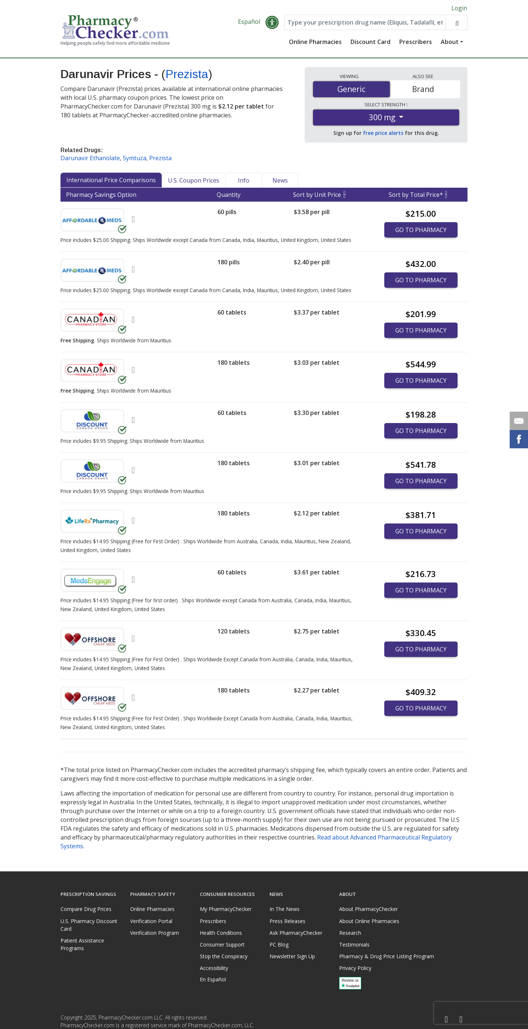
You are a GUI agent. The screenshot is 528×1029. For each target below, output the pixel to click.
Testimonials (354, 944)
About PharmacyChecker (368, 908)
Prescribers (415, 42)
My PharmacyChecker (226, 908)
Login (459, 8)
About (450, 42)
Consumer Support (222, 944)
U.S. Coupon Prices (193, 181)
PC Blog (279, 944)
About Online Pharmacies (369, 921)
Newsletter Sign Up (292, 956)
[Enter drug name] (365, 22)
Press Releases (287, 921)
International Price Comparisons (111, 180)
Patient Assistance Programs (82, 944)
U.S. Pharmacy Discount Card (88, 925)
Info (243, 181)
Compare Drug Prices (85, 908)
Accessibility (214, 967)
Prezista (186, 74)
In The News (285, 908)
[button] (272, 22)
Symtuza (134, 158)
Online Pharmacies (315, 42)
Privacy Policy (355, 967)
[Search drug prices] (456, 22)
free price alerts (383, 133)
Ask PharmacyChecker (296, 932)
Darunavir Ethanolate (90, 158)
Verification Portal (151, 921)
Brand (423, 89)
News (280, 181)
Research (350, 932)
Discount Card (370, 42)
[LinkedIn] (461, 1019)
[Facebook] (446, 1019)
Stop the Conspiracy (223, 956)
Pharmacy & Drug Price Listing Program (386, 956)
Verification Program (154, 932)
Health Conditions (221, 932)
